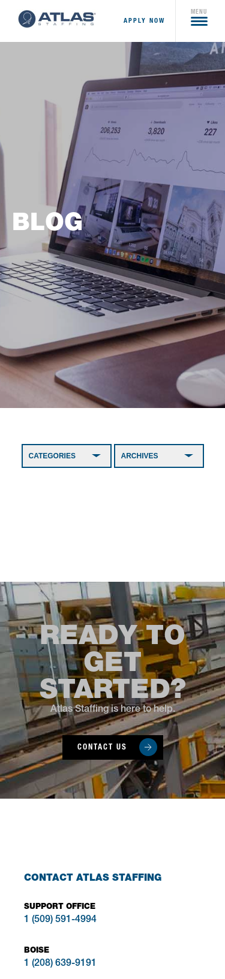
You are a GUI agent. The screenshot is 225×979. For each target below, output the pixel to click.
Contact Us (102, 746)
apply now (144, 21)
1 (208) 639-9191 (60, 964)
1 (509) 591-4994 (60, 920)
